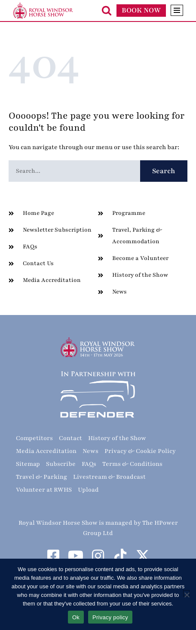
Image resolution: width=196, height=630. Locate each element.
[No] (186, 593)
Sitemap (28, 464)
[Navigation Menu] (177, 10)
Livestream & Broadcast (109, 477)
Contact (70, 438)
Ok (76, 617)
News (90, 451)
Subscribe (61, 464)
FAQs (89, 464)
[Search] (106, 10)
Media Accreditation (46, 451)
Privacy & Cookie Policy (140, 451)
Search (163, 171)
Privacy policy (110, 617)
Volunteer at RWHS (44, 490)
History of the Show (117, 438)
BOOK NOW (141, 10)
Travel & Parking (41, 477)
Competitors (34, 438)
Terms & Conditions (132, 464)
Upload (88, 490)
